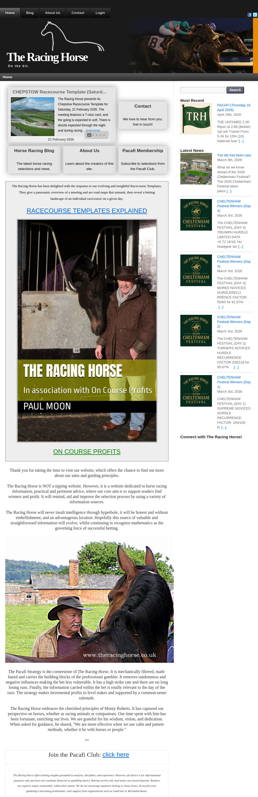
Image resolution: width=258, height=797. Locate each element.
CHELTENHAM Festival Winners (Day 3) (234, 261)
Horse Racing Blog (34, 150)
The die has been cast (234, 155)
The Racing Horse (47, 57)
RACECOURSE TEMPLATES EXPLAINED (87, 210)
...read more (91, 130)
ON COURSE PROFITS (87, 451)
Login (100, 13)
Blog (30, 13)
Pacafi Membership (142, 150)
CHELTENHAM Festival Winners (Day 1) (234, 382)
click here (115, 754)
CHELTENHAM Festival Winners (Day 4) (234, 206)
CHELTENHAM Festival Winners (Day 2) (234, 321)
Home (10, 13)
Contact (78, 13)
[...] (241, 141)
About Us (52, 13)
